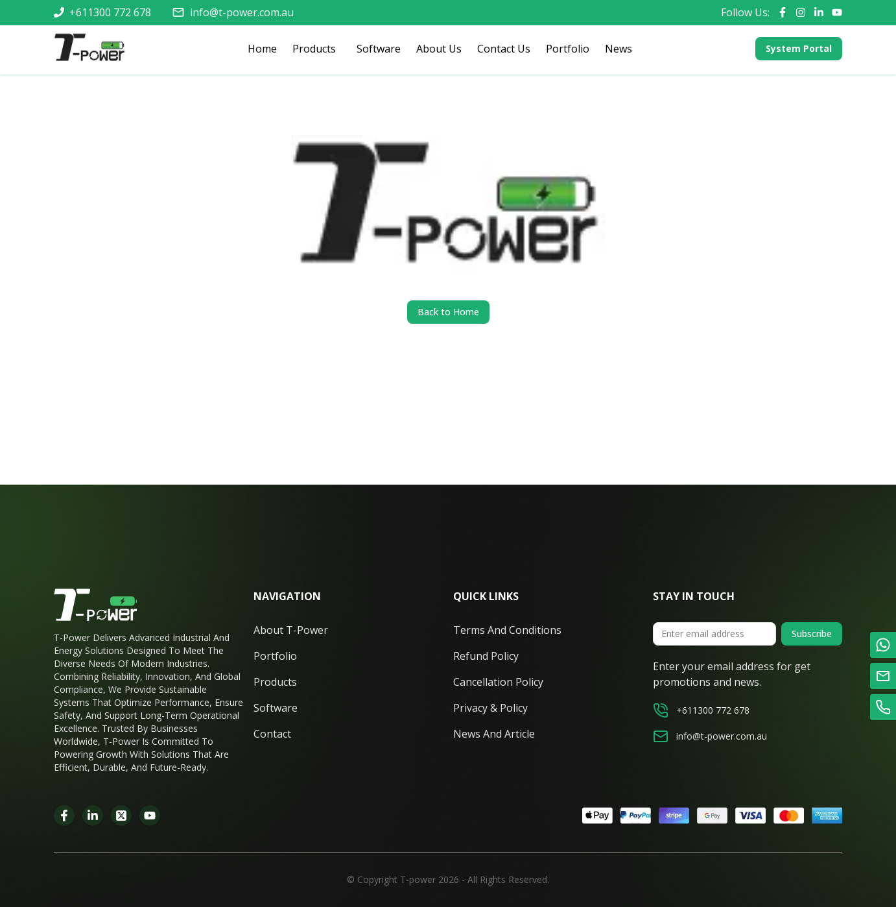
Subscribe (812, 633)
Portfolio (567, 49)
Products (311, 49)
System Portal (799, 48)
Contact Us (503, 49)
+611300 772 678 (110, 12)
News (618, 49)
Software (379, 49)
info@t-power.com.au (242, 12)
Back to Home (448, 312)
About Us (439, 49)
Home (262, 49)
